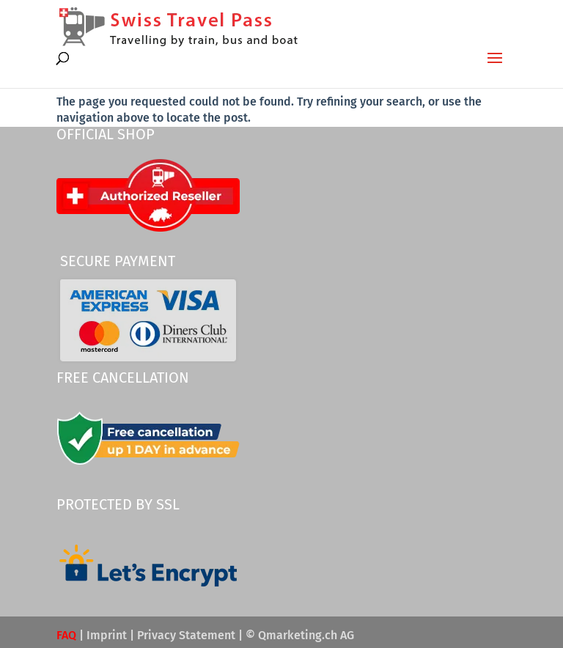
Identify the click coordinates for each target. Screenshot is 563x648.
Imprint (107, 635)
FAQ (66, 635)
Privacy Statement (186, 635)
